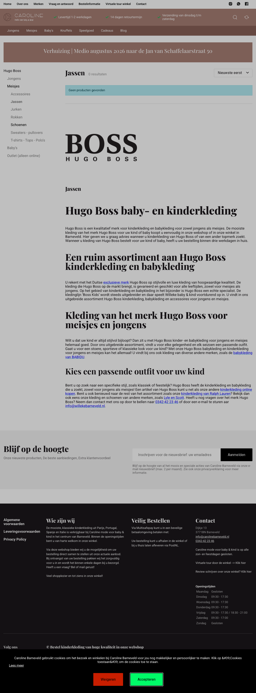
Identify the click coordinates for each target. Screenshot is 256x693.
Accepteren (147, 679)
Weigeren (108, 679)
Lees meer (16, 665)
